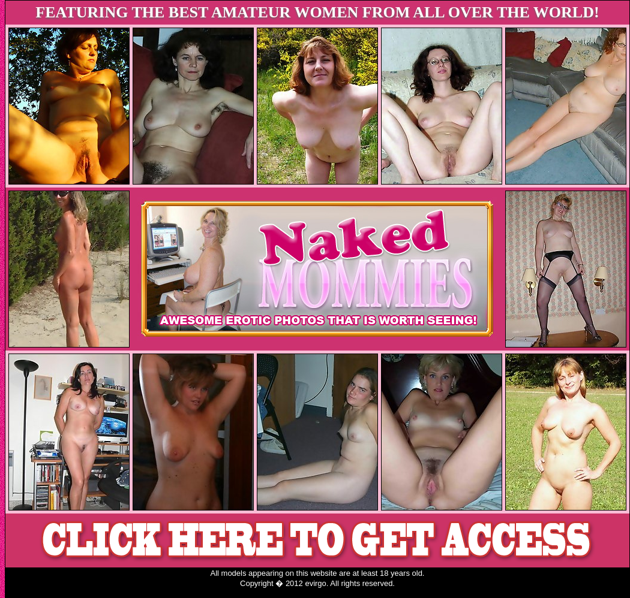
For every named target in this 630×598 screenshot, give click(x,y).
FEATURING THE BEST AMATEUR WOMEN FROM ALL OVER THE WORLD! (317, 12)
